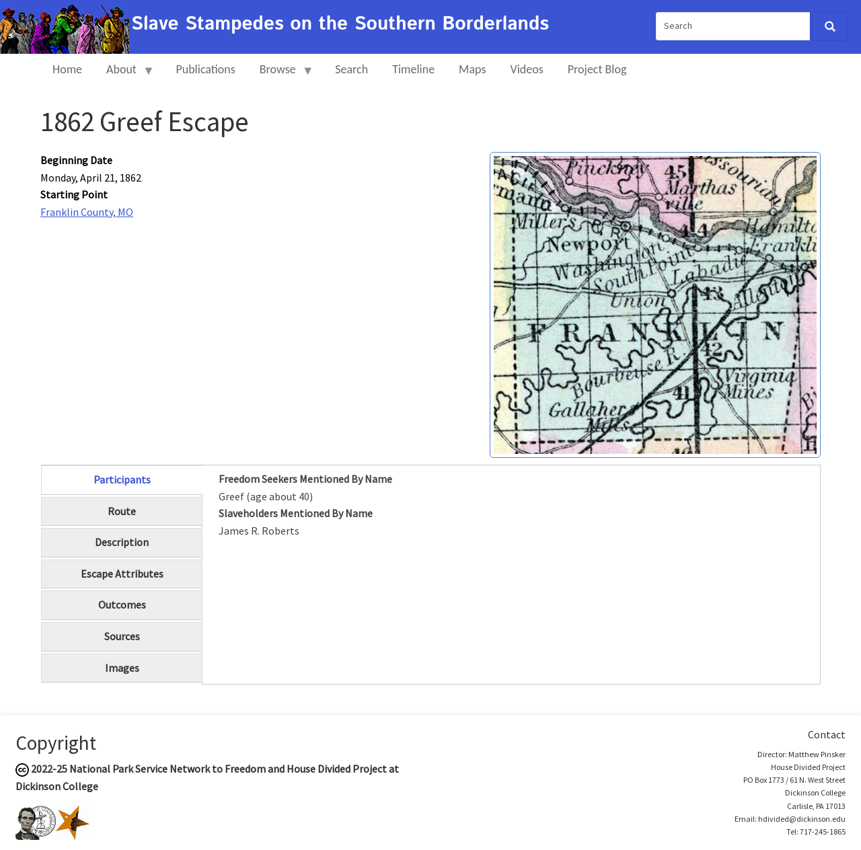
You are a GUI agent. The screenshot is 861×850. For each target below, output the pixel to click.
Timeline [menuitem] (413, 69)
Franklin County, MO (86, 212)
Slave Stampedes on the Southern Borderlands (340, 24)
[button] (655, 303)
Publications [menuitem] (205, 69)
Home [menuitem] (67, 69)
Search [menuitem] (351, 69)
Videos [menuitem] (527, 69)
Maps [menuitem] (472, 69)
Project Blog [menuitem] (597, 69)
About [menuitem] (124, 75)
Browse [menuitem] (281, 75)
